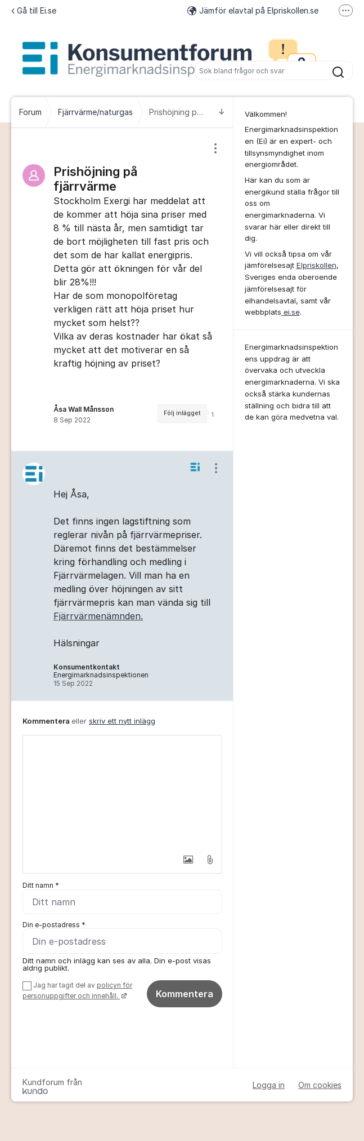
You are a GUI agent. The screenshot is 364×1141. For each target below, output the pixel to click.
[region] (122, 289)
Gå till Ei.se (33, 10)
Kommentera (184, 994)
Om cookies (319, 1085)
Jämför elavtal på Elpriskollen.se (252, 10)
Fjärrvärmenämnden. (98, 616)
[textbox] (122, 791)
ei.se (290, 311)
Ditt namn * (41, 885)
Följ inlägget (182, 413)
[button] (185, 859)
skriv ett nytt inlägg (122, 720)
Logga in (269, 1085)
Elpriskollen (316, 265)
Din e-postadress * (54, 924)
